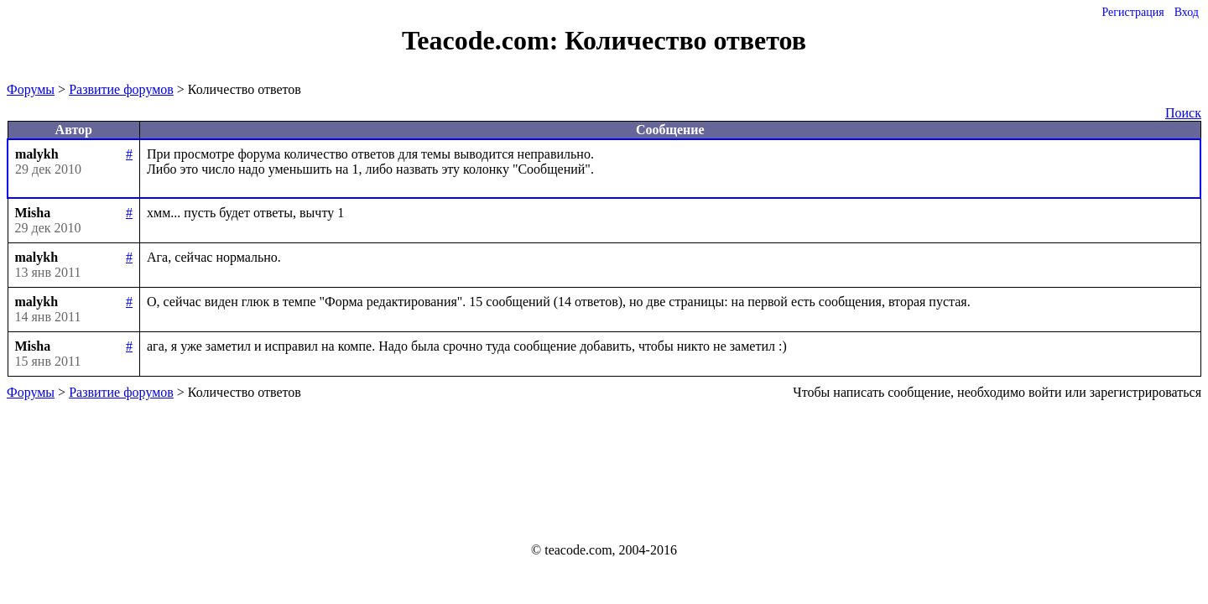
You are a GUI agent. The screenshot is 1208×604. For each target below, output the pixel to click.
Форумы (31, 89)
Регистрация (1132, 12)
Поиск (1183, 113)
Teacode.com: (483, 40)
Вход (1186, 12)
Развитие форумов (121, 89)
